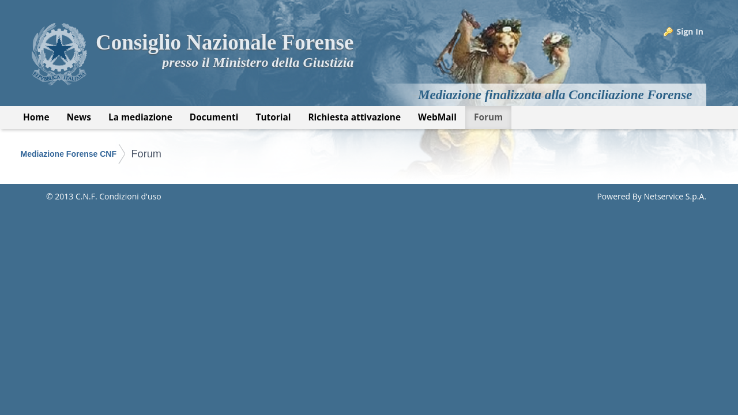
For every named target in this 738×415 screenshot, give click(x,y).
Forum (146, 154)
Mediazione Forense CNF (68, 154)
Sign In (689, 31)
